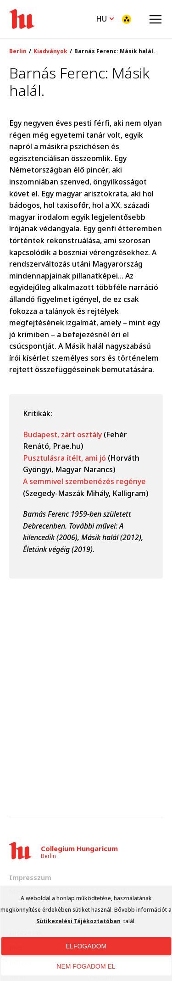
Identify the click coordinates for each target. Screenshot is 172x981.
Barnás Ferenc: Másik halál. (114, 51)
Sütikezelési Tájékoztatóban (78, 921)
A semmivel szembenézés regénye (84, 481)
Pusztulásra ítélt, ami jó (65, 458)
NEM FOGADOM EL (85, 966)
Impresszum (30, 877)
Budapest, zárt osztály (62, 434)
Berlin (18, 51)
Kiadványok (50, 51)
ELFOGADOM (86, 946)
